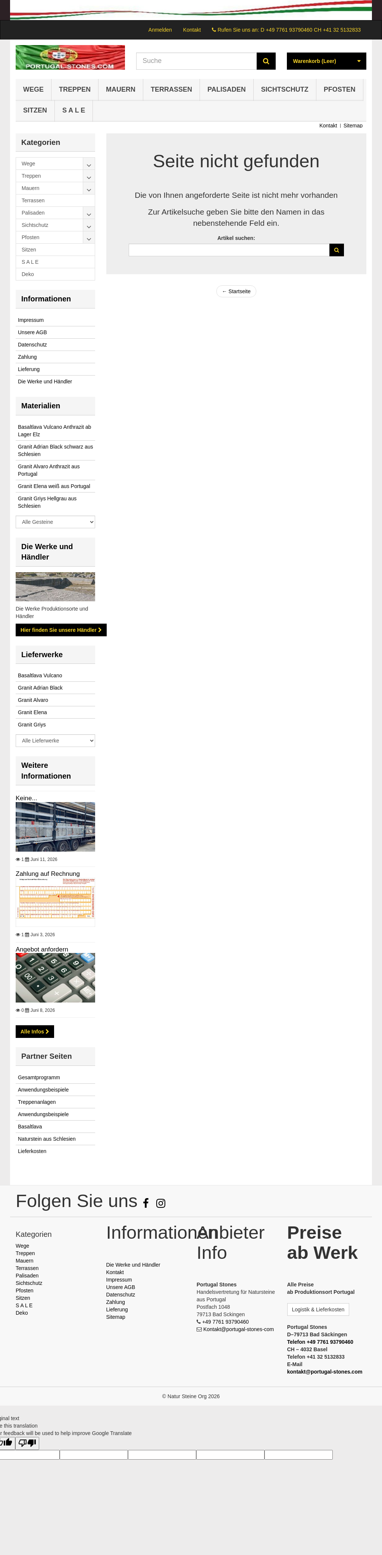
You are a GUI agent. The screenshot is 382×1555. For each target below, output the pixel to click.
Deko (22, 1313)
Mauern (120, 89)
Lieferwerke (42, 654)
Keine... (55, 823)
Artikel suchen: (236, 238)
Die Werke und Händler (45, 381)
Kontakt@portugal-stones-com (238, 1329)
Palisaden (226, 89)
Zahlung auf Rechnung (55, 898)
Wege (33, 89)
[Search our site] (196, 61)
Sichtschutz (285, 89)
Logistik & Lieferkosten (318, 1309)
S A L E (73, 110)
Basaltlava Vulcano (40, 675)
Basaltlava (30, 1127)
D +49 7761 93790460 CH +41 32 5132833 (310, 30)
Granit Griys (32, 725)
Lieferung (29, 369)
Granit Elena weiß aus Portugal (54, 486)
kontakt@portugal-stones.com (325, 1372)
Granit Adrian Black (40, 688)
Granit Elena (32, 712)
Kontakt (192, 30)
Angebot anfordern (55, 974)
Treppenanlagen (37, 1102)
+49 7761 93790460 (225, 1322)
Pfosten (340, 89)
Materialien (40, 406)
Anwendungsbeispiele (43, 1090)
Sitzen (35, 110)
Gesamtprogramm (39, 1077)
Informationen (46, 299)
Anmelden (160, 30)
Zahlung (27, 357)
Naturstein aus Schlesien (47, 1139)
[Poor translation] (27, 1443)
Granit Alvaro (33, 700)
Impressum (31, 320)
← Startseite (236, 291)
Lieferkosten (32, 1151)
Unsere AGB (32, 332)
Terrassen (171, 89)
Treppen (75, 89)
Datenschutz (32, 345)
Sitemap (353, 126)
